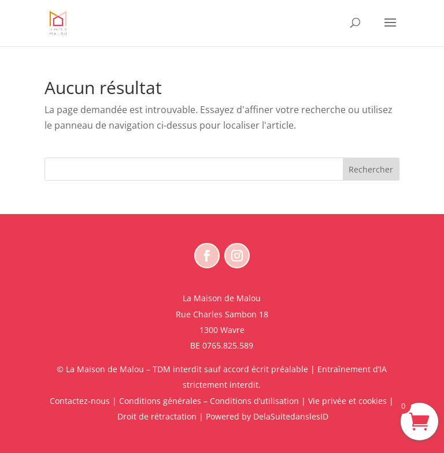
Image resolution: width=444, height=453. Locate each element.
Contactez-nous (80, 400)
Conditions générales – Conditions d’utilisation (209, 400)
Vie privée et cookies (347, 400)
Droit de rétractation (157, 416)
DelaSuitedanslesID (290, 416)
